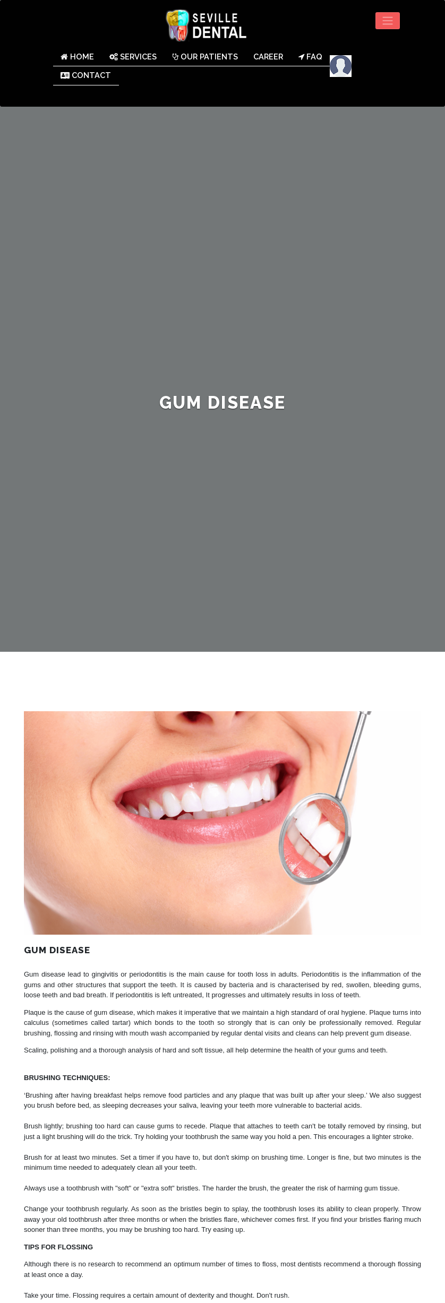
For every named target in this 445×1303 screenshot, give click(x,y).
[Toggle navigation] (387, 21)
